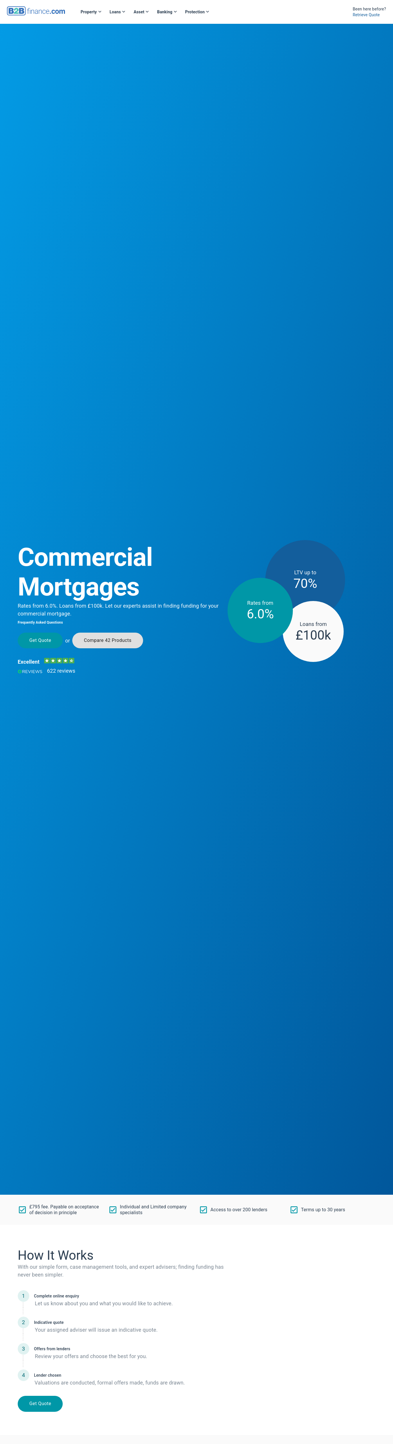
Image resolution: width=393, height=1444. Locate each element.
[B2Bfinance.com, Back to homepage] (36, 13)
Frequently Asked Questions (40, 622)
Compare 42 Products (107, 640)
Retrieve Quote (366, 14)
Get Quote (40, 640)
